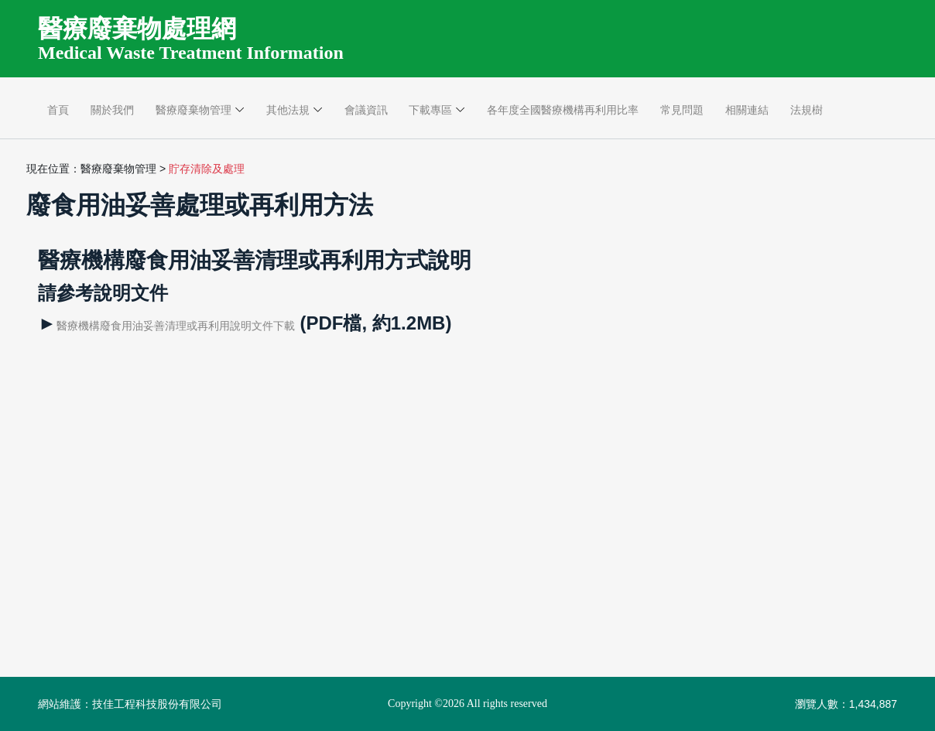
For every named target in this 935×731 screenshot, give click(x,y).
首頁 (58, 110)
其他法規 (288, 110)
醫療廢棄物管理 (193, 110)
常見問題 (682, 110)
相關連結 (747, 110)
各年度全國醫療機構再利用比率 (563, 110)
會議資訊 (366, 110)
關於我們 (112, 110)
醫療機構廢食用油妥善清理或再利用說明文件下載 (176, 325)
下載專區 (430, 110)
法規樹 (806, 110)
